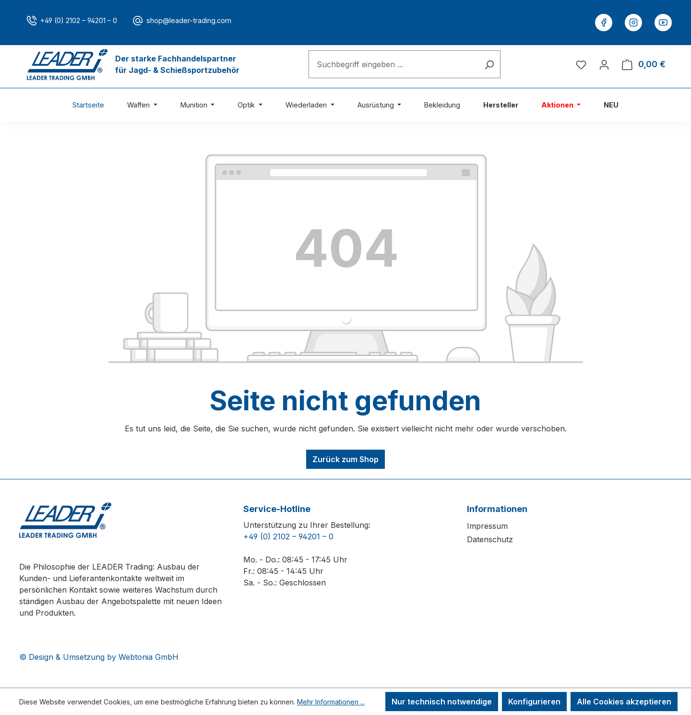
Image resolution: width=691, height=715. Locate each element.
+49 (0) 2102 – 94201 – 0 (78, 20)
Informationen (497, 509)
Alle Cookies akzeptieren (624, 701)
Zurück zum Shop (345, 459)
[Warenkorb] (644, 64)
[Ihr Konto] (604, 64)
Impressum (487, 526)
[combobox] (393, 64)
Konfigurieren (534, 701)
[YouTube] (663, 22)
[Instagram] (633, 22)
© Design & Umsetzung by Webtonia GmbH (99, 657)
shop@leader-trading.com (188, 20)
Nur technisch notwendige (442, 701)
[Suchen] (489, 64)
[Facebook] (603, 22)
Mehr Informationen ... (331, 702)
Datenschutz (490, 539)
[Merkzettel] (581, 64)
